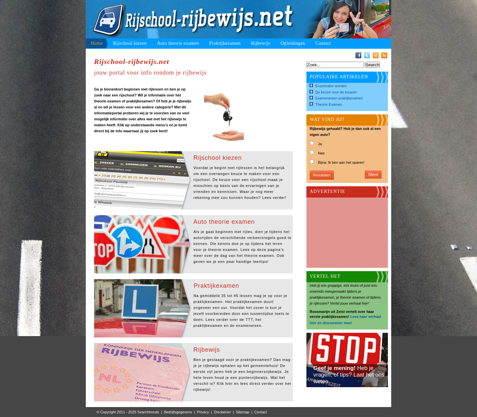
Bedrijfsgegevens (178, 412)
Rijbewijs (260, 43)
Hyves (376, 55)
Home (97, 43)
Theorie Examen (328, 104)
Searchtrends (148, 412)
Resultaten (322, 175)
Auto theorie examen (178, 43)
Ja (320, 144)
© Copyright (106, 412)
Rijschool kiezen (130, 43)
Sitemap (242, 412)
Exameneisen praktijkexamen (339, 98)
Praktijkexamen (225, 43)
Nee (321, 153)
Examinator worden (331, 86)
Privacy (203, 412)
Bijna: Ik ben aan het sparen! (341, 162)
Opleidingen (293, 43)
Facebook (358, 55)
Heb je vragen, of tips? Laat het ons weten (349, 375)
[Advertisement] (343, 231)
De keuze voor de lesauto (336, 92)
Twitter (367, 55)
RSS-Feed (384, 55)
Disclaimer (222, 412)
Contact (323, 43)
